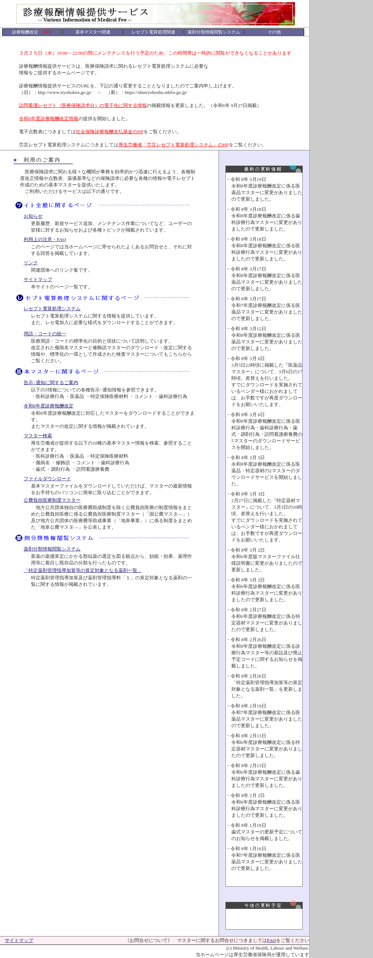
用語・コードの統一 (45, 333)
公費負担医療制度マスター (52, 500)
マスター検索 (38, 435)
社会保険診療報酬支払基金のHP (110, 131)
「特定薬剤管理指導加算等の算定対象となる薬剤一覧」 (83, 570)
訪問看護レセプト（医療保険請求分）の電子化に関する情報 (83, 105)
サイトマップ (38, 279)
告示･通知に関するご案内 (51, 382)
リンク (31, 262)
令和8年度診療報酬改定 (49, 406)
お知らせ (33, 216)
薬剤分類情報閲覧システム (52, 549)
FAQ (271, 940)
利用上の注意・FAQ (45, 239)
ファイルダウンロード (47, 478)
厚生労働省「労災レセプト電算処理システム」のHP (173, 144)
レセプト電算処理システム (52, 308)
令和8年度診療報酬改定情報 (48, 118)
